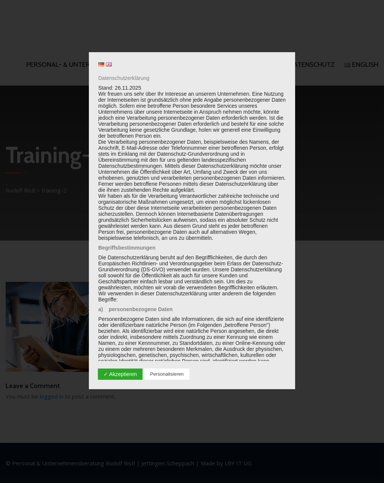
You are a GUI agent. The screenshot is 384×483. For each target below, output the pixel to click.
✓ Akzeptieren (120, 374)
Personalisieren (167, 374)
